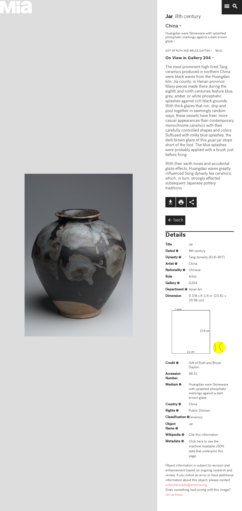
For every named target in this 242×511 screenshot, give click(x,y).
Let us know (174, 495)
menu (227, 6)
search (235, 6)
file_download (170, 202)
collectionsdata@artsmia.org (186, 485)
